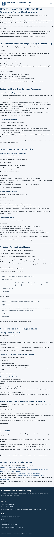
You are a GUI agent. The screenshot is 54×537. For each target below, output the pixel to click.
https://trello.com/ (4, 479)
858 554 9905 (9, 507)
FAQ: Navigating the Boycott (9, 524)
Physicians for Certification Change (10, 516)
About (2, 519)
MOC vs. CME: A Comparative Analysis (12, 527)
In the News (4, 522)
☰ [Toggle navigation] (51, 4)
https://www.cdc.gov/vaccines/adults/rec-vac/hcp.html (14, 467)
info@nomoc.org (9, 504)
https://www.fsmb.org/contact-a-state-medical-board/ (31, 475)
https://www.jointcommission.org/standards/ (30, 473)
